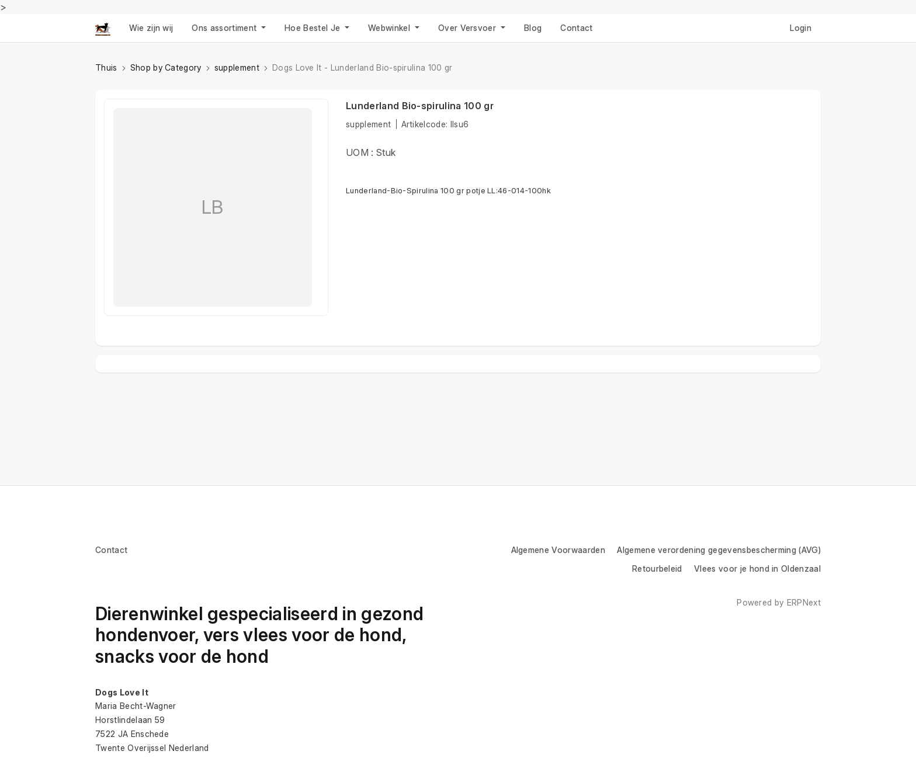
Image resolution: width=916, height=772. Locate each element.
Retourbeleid (657, 568)
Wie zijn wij (151, 28)
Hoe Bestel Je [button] (313, 28)
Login (800, 28)
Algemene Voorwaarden (558, 550)
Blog (533, 28)
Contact (576, 28)
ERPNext (804, 602)
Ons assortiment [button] (225, 28)
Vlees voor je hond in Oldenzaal (757, 568)
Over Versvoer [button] (468, 28)
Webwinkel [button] (390, 28)
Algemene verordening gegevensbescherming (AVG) (719, 550)
